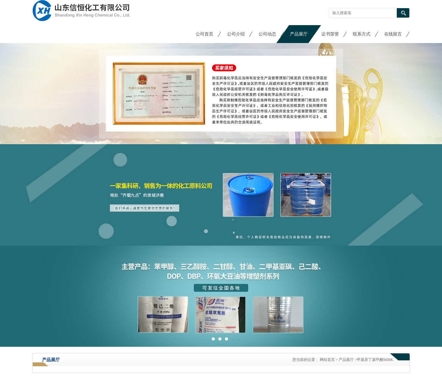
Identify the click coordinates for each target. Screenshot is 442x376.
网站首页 (327, 359)
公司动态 (267, 34)
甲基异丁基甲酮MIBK (375, 359)
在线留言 (393, 34)
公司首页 (204, 34)
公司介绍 (236, 34)
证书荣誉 (330, 34)
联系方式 (361, 34)
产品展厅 (299, 34)
